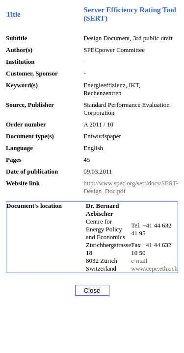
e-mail (139, 260)
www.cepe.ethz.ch (154, 268)
